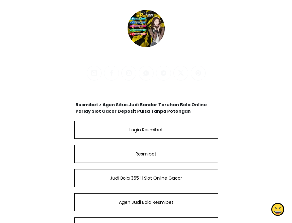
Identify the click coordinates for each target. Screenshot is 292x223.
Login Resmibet (146, 130)
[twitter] (180, 73)
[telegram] (163, 73)
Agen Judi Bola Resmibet (146, 202)
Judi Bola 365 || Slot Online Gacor (146, 178)
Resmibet (146, 154)
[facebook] (111, 73)
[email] (94, 73)
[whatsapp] (146, 73)
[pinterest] (198, 73)
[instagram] (128, 73)
